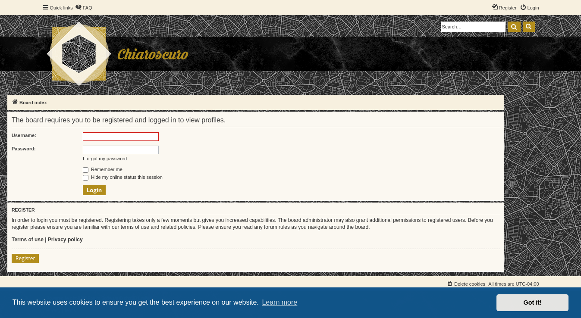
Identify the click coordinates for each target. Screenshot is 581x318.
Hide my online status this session (123, 177)
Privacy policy (65, 240)
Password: (24, 148)
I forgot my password (105, 158)
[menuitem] (83, 8)
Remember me (102, 169)
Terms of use (28, 240)
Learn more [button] (279, 302)
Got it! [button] (533, 302)
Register (25, 258)
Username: (24, 135)
